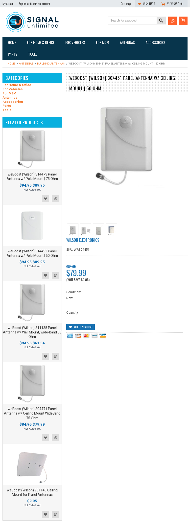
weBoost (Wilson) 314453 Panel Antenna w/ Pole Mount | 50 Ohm (32, 253)
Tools (6, 110)
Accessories (12, 102)
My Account (8, 4)
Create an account (40, 4)
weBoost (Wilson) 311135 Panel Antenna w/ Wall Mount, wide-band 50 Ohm (32, 332)
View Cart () (175, 4)
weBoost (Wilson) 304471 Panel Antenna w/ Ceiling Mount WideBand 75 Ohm (32, 413)
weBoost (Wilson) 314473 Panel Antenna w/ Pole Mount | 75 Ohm (32, 176)
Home (11, 64)
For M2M (9, 93)
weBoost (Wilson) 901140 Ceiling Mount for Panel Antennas (32, 492)
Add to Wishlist (45, 198)
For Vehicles (12, 89)
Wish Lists (149, 4)
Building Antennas (51, 64)
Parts (6, 106)
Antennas (26, 64)
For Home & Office (16, 85)
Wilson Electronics (82, 240)
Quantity (72, 312)
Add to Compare (55, 198)
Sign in (22, 4)
